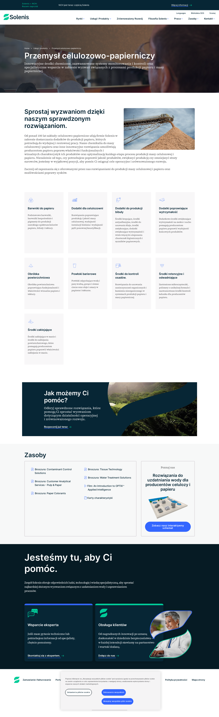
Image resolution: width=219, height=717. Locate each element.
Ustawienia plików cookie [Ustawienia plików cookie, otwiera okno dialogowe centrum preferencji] (78, 692)
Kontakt (209, 18)
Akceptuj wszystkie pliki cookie (117, 701)
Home (26, 48)
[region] (111, 690)
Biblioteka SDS (197, 13)
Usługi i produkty (100, 18)
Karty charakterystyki (100, 497)
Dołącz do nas (98, 659)
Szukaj (212, 13)
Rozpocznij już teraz (56, 426)
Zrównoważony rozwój (130, 18)
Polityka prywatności (176, 684)
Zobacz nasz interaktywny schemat (168, 526)
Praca (178, 18)
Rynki (80, 18)
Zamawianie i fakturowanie (37, 684)
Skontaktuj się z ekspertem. (45, 659)
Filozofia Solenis (158, 18)
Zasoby (193, 18)
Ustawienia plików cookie (109, 711)
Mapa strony (198, 684)
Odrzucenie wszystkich (113, 692)
